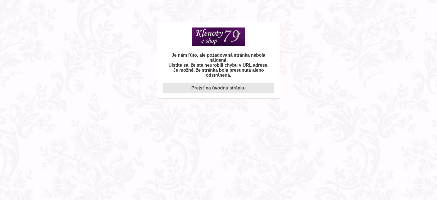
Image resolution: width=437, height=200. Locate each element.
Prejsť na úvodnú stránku (218, 88)
